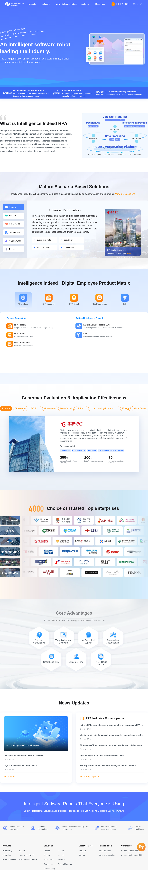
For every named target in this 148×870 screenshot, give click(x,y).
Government (48, 864)
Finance (47, 851)
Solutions (46, 4)
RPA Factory (7, 851)
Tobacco (61, 851)
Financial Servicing (65, 864)
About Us (82, 851)
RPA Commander (9, 860)
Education (61, 860)
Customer (85, 4)
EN (141, 4)
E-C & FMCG (49, 860)
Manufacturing (49, 869)
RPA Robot (6, 855)
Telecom (47, 855)
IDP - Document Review (28, 860)
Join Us (82, 855)
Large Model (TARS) (26, 855)
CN (134, 4)
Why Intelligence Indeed (66, 4)
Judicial (61, 855)
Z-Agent (22, 851)
